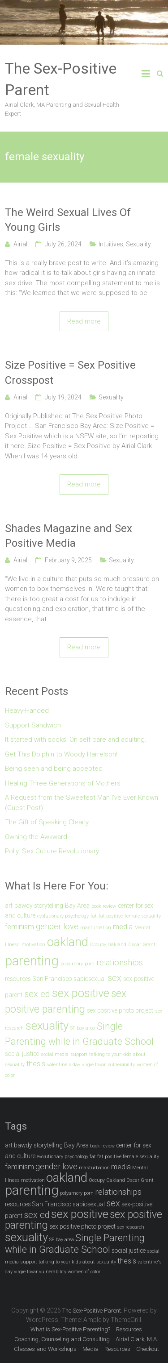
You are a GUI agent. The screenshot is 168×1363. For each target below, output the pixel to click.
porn (90, 964)
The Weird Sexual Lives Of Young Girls (68, 220)
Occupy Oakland (108, 944)
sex (114, 977)
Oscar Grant (141, 944)
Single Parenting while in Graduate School (75, 1243)
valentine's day (63, 1065)
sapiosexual (89, 978)
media (123, 927)
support (78, 1054)
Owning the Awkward (36, 837)
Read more (84, 321)
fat (93, 916)
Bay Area (77, 905)
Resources (129, 1329)
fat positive (111, 916)
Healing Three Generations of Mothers (63, 783)
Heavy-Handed (27, 710)
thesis (35, 1064)
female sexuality (143, 916)
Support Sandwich (33, 725)
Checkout (147, 1349)
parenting (32, 960)
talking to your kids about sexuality (77, 1262)
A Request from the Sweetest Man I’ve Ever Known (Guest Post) (81, 803)
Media (90, 1349)
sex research (130, 1227)
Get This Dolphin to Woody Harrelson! (61, 754)
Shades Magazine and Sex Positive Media (68, 536)
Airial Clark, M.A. (137, 1339)
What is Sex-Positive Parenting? (70, 1329)
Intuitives (111, 244)
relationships (119, 963)
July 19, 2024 (63, 397)
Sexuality (138, 244)
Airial (20, 244)
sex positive (80, 993)
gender (48, 926)
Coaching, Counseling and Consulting (62, 1339)
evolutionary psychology (63, 916)
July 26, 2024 (63, 244)
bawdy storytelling (38, 905)
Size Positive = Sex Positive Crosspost (70, 372)
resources (18, 978)
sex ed (37, 994)
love (70, 926)
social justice (22, 1053)
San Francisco (52, 978)
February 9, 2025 (68, 560)
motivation (33, 944)
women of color (84, 1272)
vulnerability (121, 1065)
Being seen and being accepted (54, 769)
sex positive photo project (120, 1010)
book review (103, 906)
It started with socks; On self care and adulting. (75, 740)
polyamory (71, 964)
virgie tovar (94, 1065)
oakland (67, 942)
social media (55, 1054)
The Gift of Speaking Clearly (47, 822)
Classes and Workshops (45, 1349)
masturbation (95, 928)
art (9, 905)
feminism (19, 927)
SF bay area (82, 1028)
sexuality (47, 1025)
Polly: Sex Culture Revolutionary (52, 851)
